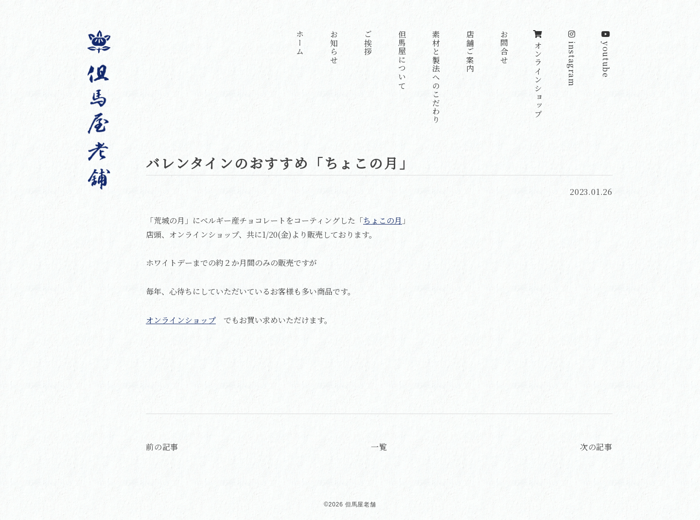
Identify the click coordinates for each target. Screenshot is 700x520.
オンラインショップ (537, 74)
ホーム (299, 43)
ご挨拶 (367, 43)
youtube (606, 54)
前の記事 (162, 446)
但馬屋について (401, 60)
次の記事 (596, 446)
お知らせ (333, 47)
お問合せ (503, 47)
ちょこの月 (382, 220)
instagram (572, 58)
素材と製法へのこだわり (435, 77)
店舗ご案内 (469, 51)
